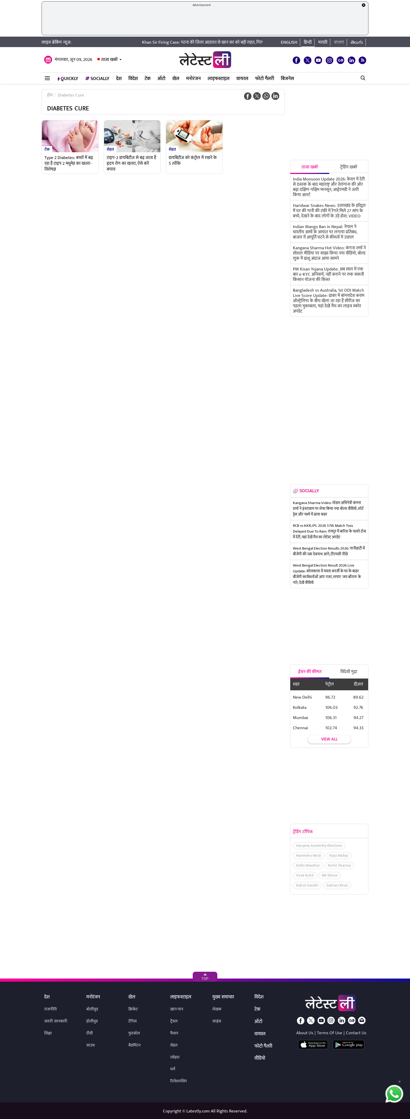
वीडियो (259, 1058)
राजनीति (50, 1009)
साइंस (216, 1021)
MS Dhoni (330, 875)
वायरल (242, 79)
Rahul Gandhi (307, 885)
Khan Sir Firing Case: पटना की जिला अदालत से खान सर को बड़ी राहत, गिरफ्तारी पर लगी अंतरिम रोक (229, 42)
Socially (97, 79)
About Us (304, 1033)
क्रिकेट (133, 1009)
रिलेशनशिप (178, 1081)
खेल (175, 79)
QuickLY (67, 79)
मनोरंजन (193, 79)
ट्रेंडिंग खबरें (348, 167)
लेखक (216, 1009)
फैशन (174, 1033)
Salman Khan (337, 885)
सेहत (110, 149)
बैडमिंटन (134, 1045)
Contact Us (356, 1033)
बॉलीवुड (92, 1009)
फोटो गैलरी (264, 79)
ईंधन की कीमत (310, 671)
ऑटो (161, 79)
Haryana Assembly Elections (319, 846)
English (289, 42)
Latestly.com (198, 1111)
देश (119, 79)
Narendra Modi (308, 855)
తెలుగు (357, 42)
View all (329, 739)
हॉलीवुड (92, 1021)
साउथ (90, 1045)
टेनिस (132, 1021)
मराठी (322, 42)
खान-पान (176, 1009)
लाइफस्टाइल (219, 79)
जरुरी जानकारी (55, 1021)
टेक (148, 79)
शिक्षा (48, 1033)
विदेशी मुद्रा (348, 671)
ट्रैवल (174, 1021)
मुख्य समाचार (223, 997)
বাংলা (339, 42)
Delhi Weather (308, 865)
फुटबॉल (134, 1033)
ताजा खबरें (109, 59)
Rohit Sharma (339, 865)
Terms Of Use (329, 1033)
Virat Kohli (305, 875)
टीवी (89, 1033)
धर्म (172, 1069)
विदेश (133, 79)
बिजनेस (287, 79)
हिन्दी (308, 42)
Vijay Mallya (338, 855)
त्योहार (175, 1057)
